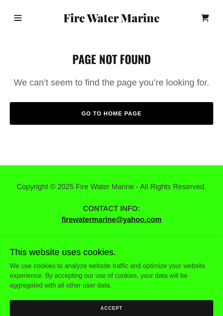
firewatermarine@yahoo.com (111, 220)
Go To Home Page (111, 113)
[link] (111, 20)
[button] (25, 18)
